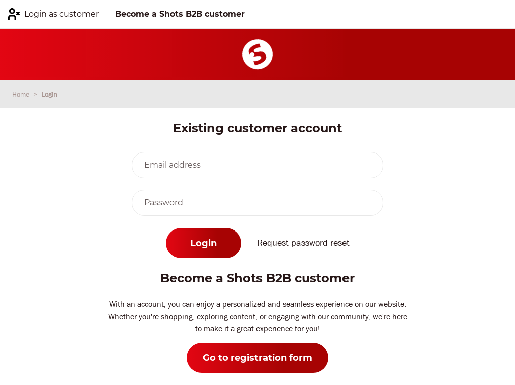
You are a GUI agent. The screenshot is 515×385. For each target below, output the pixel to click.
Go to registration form (257, 357)
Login (49, 94)
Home (21, 94)
